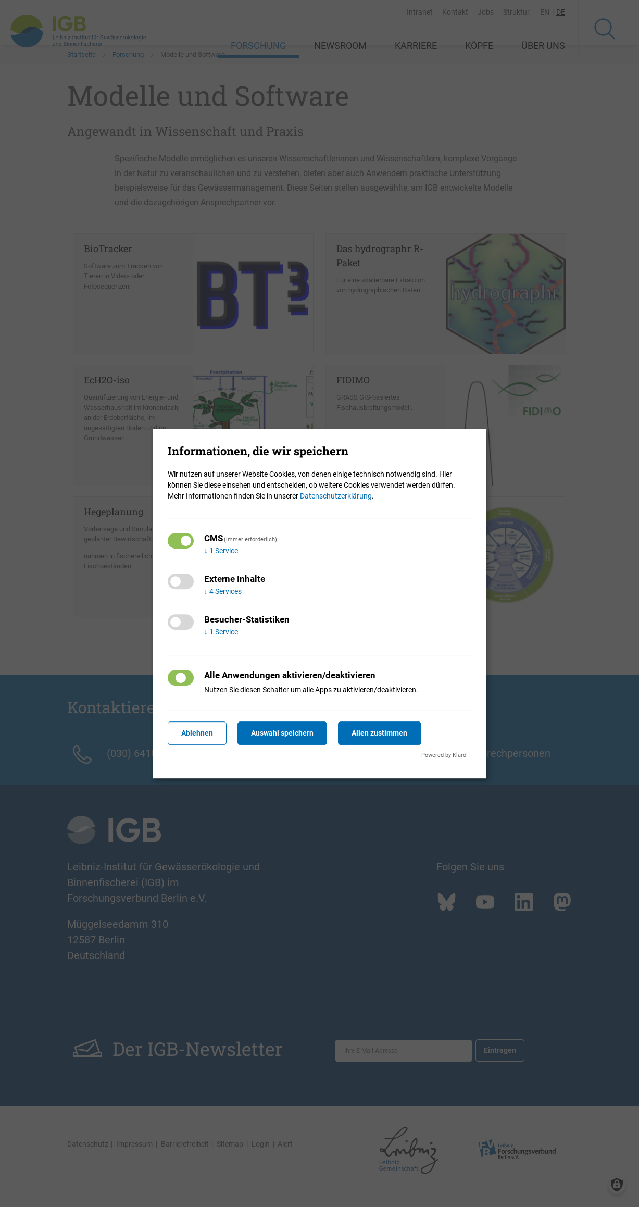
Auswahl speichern (282, 733)
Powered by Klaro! (444, 755)
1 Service (221, 550)
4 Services (223, 591)
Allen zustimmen (379, 733)
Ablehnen (197, 733)
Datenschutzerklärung (336, 496)
